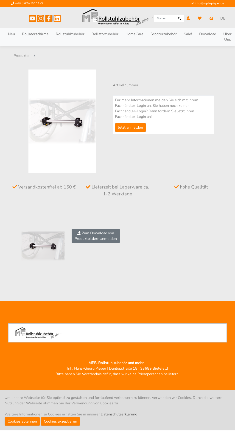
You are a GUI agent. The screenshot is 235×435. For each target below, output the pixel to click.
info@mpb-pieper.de (207, 3)
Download (207, 34)
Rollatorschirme (35, 34)
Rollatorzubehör (105, 34)
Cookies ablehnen (22, 421)
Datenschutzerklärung (119, 414)
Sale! (188, 34)
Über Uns (227, 37)
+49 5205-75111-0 (27, 3)
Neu (11, 34)
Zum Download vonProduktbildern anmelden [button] (96, 236)
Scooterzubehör (164, 34)
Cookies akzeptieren (60, 421)
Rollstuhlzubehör (70, 34)
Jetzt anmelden (130, 127)
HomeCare (134, 34)
